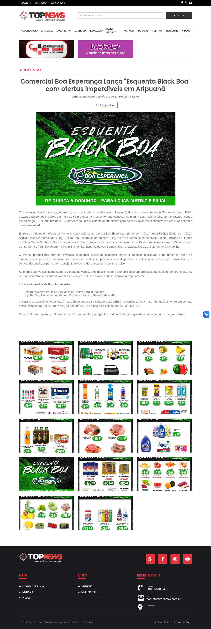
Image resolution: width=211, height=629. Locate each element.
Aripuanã (47, 31)
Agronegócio (29, 31)
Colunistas (64, 31)
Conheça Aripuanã (33, 586)
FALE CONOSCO (58, 3)
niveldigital (88, 592)
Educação (96, 31)
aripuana (86, 586)
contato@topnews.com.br (164, 599)
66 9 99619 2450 (157, 589)
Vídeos (186, 31)
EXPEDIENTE (26, 3)
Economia (80, 31)
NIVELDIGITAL (184, 622)
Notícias (129, 31)
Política (157, 31)
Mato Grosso (111, 31)
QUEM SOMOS (41, 3)
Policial (143, 31)
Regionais (172, 31)
